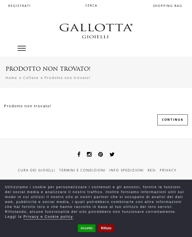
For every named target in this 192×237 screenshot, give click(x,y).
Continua (172, 119)
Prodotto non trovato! (67, 77)
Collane (31, 77)
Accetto (87, 228)
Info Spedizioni (126, 170)
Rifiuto (106, 228)
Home (11, 77)
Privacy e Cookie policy (48, 217)
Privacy (168, 170)
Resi (152, 170)
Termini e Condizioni (82, 170)
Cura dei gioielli (36, 170)
